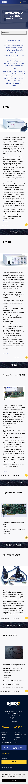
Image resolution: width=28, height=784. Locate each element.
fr (18, 2)
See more (5, 221)
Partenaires (4, 739)
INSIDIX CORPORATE (5, 727)
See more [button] (20, 776)
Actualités (4, 732)
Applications (17, 739)
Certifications (4, 737)
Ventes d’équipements (20, 734)
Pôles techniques (18, 737)
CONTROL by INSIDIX (18, 727)
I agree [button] (14, 780)
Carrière (3, 734)
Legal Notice (14, 721)
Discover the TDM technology (12, 748)
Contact (16, 742)
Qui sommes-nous (6, 742)
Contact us (16, 225)
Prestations (17, 732)
